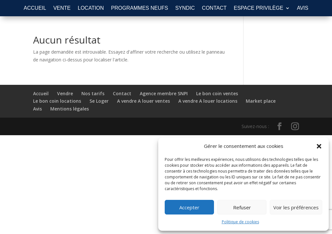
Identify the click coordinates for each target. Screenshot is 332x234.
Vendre (65, 93)
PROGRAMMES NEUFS (139, 8)
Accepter (189, 207)
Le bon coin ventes (217, 93)
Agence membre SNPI (164, 93)
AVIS (302, 8)
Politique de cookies (240, 222)
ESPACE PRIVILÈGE (258, 8)
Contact (122, 93)
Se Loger (99, 101)
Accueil (41, 93)
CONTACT (214, 8)
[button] (319, 146)
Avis (37, 109)
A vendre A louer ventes (143, 101)
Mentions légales (69, 109)
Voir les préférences (296, 207)
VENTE (61, 8)
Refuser (242, 207)
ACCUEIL (35, 8)
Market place (261, 101)
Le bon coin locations (57, 101)
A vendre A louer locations (207, 101)
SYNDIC (185, 8)
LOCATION (91, 8)
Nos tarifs (92, 93)
